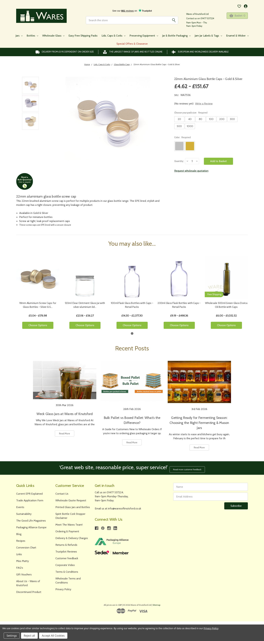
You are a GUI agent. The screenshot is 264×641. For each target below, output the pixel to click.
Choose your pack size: (190, 112)
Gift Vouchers (24, 573)
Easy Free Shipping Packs (83, 35)
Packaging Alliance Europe (31, 526)
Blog (18, 532)
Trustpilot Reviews (66, 550)
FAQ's (19, 566)
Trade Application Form (29, 499)
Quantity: (179, 161)
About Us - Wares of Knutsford (28, 581)
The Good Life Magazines (31, 519)
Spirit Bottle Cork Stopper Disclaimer (70, 514)
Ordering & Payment (67, 530)
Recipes (20, 539)
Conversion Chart (26, 546)
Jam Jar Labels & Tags (208, 35)
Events (20, 505)
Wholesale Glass (53, 35)
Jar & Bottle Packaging (176, 35)
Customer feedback (66, 557)
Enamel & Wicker (237, 35)
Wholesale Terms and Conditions (68, 579)
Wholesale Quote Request (70, 499)
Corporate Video (65, 563)
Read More (64, 433)
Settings (12, 635)
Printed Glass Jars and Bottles (72, 505)
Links (19, 553)
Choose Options (37, 325)
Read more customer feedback (188, 467)
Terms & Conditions (66, 570)
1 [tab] (132, 333)
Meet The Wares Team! (68, 523)
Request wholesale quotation (191, 170)
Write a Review (204, 103)
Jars (19, 35)
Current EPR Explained (29, 492)
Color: (182, 137)
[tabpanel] (37, 294)
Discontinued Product (28, 590)
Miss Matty (22, 559)
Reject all (29, 635)
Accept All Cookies (53, 635)
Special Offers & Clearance (132, 43)
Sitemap (156, 603)
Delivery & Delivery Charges (71, 536)
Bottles (32, 35)
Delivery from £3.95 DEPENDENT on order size (64, 52)
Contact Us (61, 492)
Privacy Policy (63, 588)
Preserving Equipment (143, 35)
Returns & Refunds (66, 543)
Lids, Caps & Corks (113, 35)
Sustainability (23, 512)
